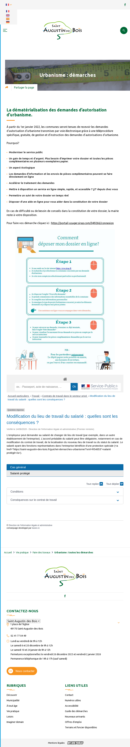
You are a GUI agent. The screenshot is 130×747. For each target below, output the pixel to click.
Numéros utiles (73, 700)
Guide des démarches (76, 711)
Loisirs (10, 716)
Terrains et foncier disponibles (81, 727)
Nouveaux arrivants (75, 716)
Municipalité (13, 700)
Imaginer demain (15, 722)
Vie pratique (22, 552)
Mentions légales (56, 743)
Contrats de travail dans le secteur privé (65, 395)
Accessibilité (71, 705)
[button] (65, 492)
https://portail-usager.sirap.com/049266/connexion (82, 223)
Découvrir (12, 695)
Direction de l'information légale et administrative (30, 525)
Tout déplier (114, 484)
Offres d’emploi (73, 722)
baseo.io (35, 528)
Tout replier (94, 484)
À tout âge (12, 705)
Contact (69, 695)
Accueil (8, 552)
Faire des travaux (41, 552)
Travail (36, 395)
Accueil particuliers (19, 395)
